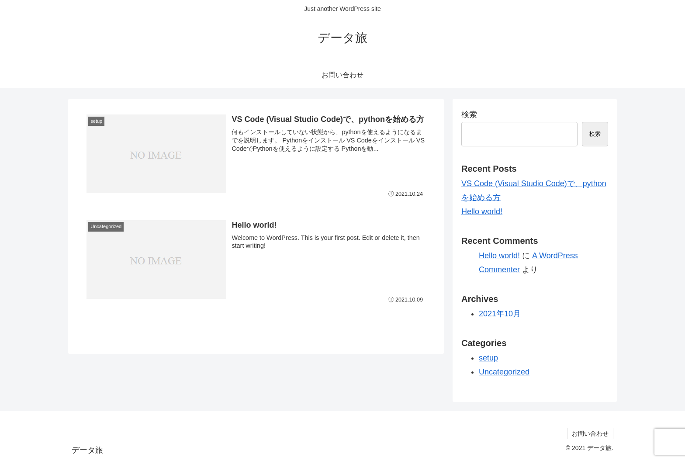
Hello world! (481, 211)
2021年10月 (500, 313)
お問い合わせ (590, 433)
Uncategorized (504, 371)
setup (488, 358)
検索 (469, 114)
